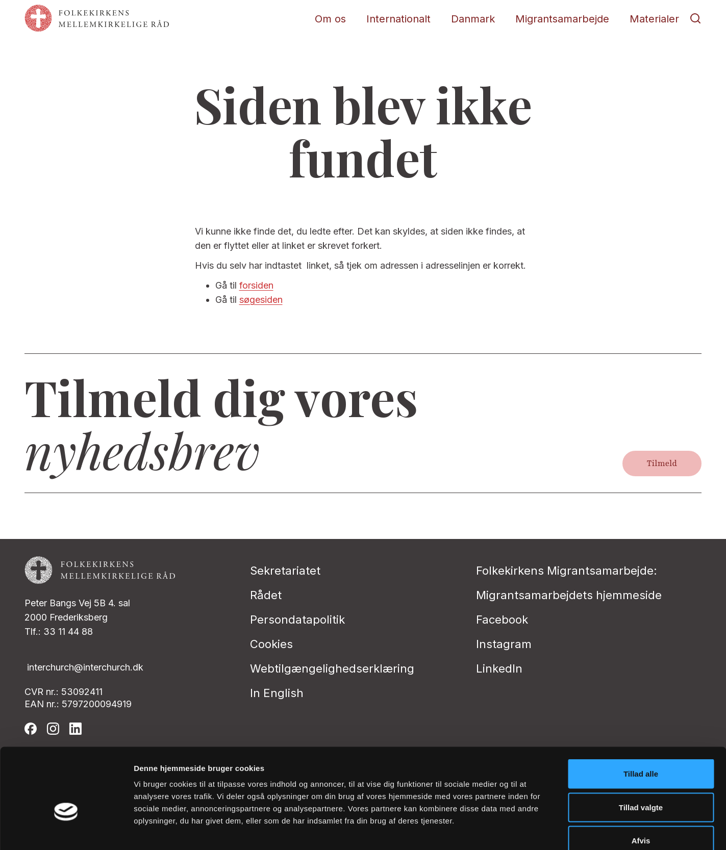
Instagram (504, 644)
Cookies (271, 644)
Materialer (654, 19)
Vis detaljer (530, 830)
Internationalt (398, 19)
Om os (330, 19)
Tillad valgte (641, 749)
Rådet (266, 595)
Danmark (473, 19)
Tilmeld (662, 463)
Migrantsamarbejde (562, 19)
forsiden (256, 285)
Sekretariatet (285, 570)
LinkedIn (499, 668)
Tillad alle (640, 716)
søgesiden (261, 299)
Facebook (502, 619)
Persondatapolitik (297, 619)
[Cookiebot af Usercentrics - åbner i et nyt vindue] (66, 830)
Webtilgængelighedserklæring (332, 668)
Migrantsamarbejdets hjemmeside (569, 595)
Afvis (641, 783)
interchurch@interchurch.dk (85, 667)
